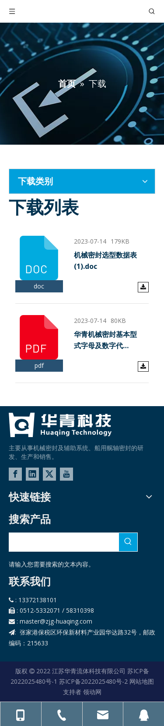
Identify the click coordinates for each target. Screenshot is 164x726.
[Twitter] (49, 474)
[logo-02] (60, 425)
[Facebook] (15, 474)
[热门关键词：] (128, 542)
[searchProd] (64, 542)
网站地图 (141, 681)
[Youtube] (66, 474)
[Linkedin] (32, 474)
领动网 (92, 692)
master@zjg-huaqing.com (56, 621)
